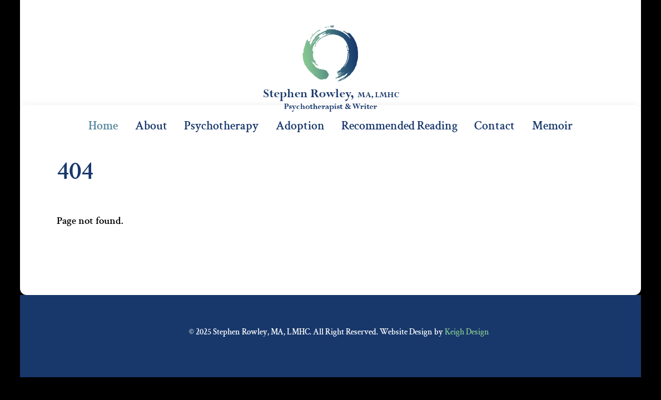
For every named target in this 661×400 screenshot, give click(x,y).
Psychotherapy (221, 126)
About (151, 126)
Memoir (552, 126)
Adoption (300, 126)
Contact (494, 126)
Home (103, 126)
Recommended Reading (399, 126)
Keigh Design (467, 332)
